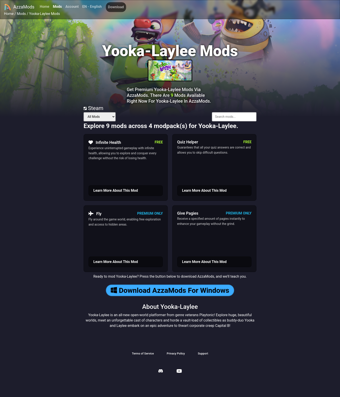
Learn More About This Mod (115, 190)
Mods (57, 6)
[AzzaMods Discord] (160, 371)
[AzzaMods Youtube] (179, 371)
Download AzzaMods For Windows (170, 290)
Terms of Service (143, 353)
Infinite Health (104, 142)
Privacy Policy (176, 353)
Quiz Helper (187, 142)
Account (72, 6)
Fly (95, 213)
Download (116, 7)
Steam (93, 108)
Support (203, 353)
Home (44, 6)
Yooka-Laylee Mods (44, 14)
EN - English (92, 6)
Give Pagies (187, 213)
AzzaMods (19, 7)
